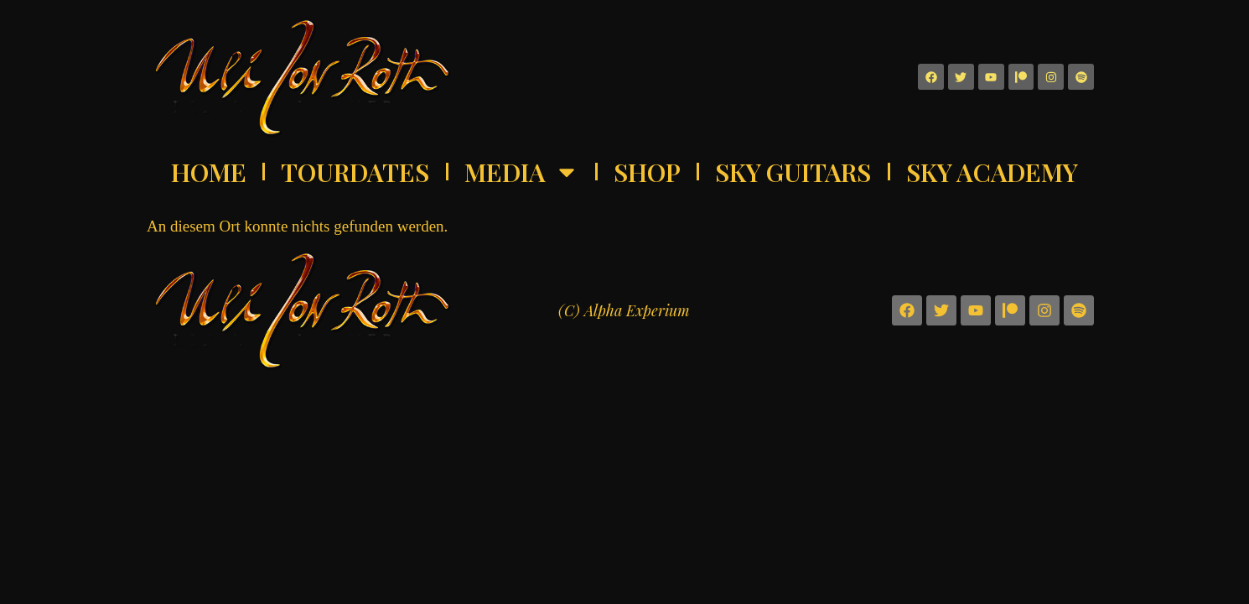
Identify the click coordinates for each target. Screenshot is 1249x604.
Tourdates (355, 172)
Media (521, 172)
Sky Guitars (793, 172)
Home (208, 172)
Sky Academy (992, 172)
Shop (647, 172)
